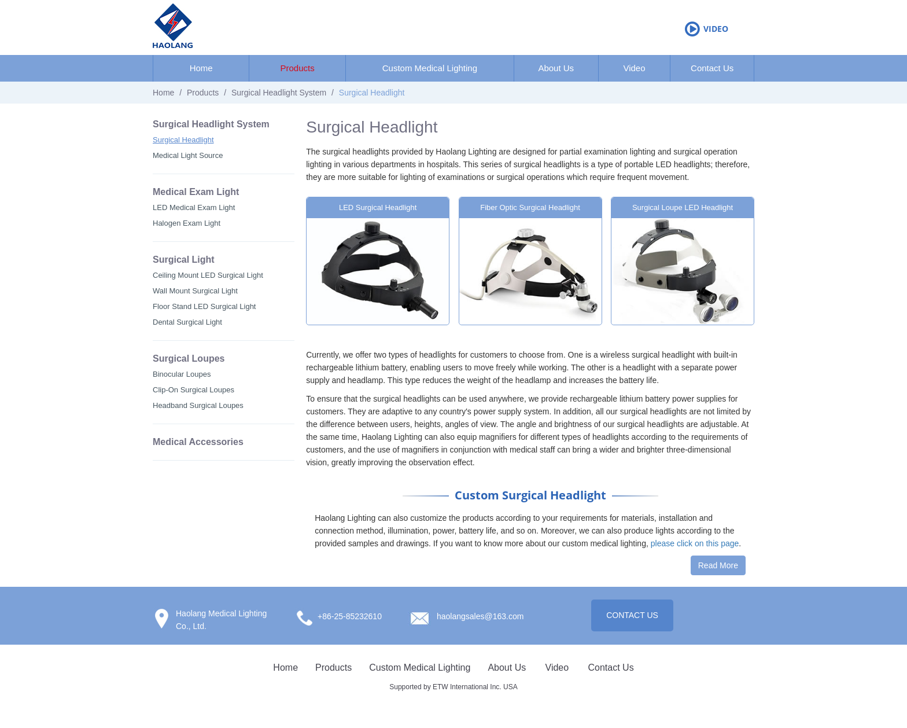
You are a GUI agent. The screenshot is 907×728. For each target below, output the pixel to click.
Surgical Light (184, 259)
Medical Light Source (188, 155)
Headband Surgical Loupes (198, 405)
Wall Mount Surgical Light (195, 290)
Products (297, 68)
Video (715, 28)
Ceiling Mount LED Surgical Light (208, 275)
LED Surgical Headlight (377, 207)
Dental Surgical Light (187, 322)
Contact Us (712, 68)
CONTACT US (632, 615)
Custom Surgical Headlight (530, 495)
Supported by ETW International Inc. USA (453, 687)
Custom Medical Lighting (429, 68)
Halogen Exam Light (186, 223)
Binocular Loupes (182, 374)
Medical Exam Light (196, 192)
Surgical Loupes (188, 358)
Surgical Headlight (183, 139)
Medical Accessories (198, 442)
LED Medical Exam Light (194, 207)
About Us (556, 68)
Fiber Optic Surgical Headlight (530, 207)
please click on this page (695, 543)
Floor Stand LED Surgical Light (204, 306)
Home (201, 68)
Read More (718, 565)
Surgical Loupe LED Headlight (682, 207)
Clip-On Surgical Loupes (193, 389)
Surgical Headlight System (278, 92)
